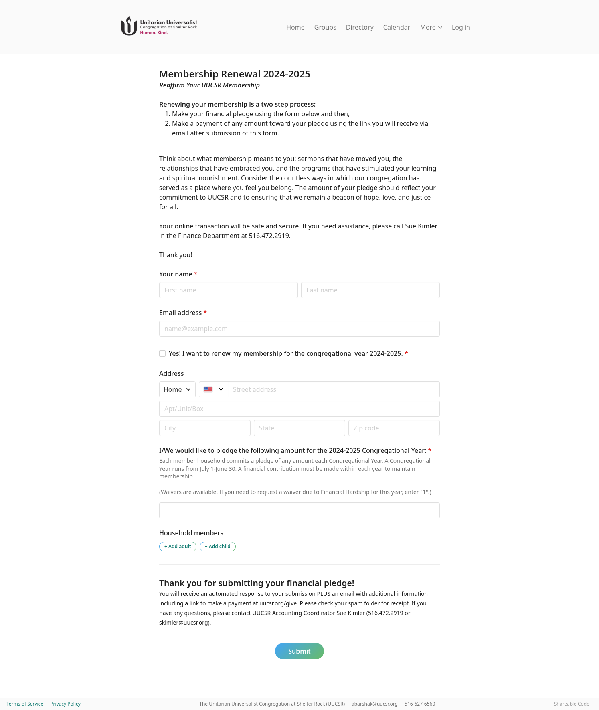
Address (171, 373)
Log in (461, 27)
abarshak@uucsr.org (375, 703)
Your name (178, 274)
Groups (325, 27)
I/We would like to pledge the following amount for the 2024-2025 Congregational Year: (295, 450)
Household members (191, 532)
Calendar (397, 27)
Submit (299, 651)
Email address (183, 312)
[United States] (213, 389)
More (431, 27)
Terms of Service (24, 703)
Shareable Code (571, 703)
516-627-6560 (420, 703)
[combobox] (334, 389)
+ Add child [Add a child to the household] (218, 546)
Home (295, 27)
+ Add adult (177, 546)
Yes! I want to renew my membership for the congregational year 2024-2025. (288, 353)
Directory (360, 27)
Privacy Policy (65, 703)
